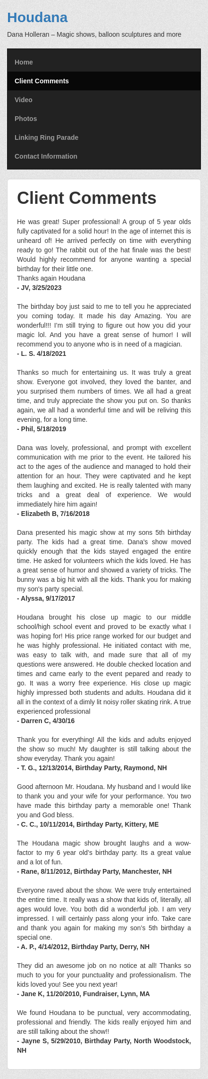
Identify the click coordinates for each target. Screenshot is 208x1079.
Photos (26, 118)
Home (24, 62)
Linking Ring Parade (46, 137)
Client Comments (42, 81)
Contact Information (46, 156)
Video (24, 100)
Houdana (37, 17)
